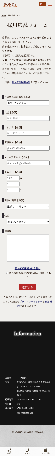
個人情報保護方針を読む (27, 268)
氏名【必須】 (11, 112)
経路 (9, 451)
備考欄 (7, 231)
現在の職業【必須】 (15, 200)
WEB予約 (46, 451)
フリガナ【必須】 (13, 127)
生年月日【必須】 (13, 172)
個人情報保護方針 (21, 82)
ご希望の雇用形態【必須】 (18, 97)
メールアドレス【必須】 (17, 157)
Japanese (41, 4)
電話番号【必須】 (13, 142)
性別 (6, 215)
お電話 (27, 451)
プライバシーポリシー (31, 301)
